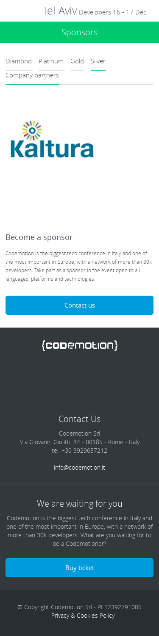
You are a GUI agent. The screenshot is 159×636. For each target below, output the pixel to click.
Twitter (46, 374)
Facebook (25, 374)
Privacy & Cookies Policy (82, 615)
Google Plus (90, 374)
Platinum (51, 61)
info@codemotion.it (79, 467)
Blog (134, 374)
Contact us (79, 305)
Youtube (112, 374)
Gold (77, 61)
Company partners (32, 75)
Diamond (19, 61)
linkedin (68, 374)
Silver (98, 61)
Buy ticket (79, 567)
